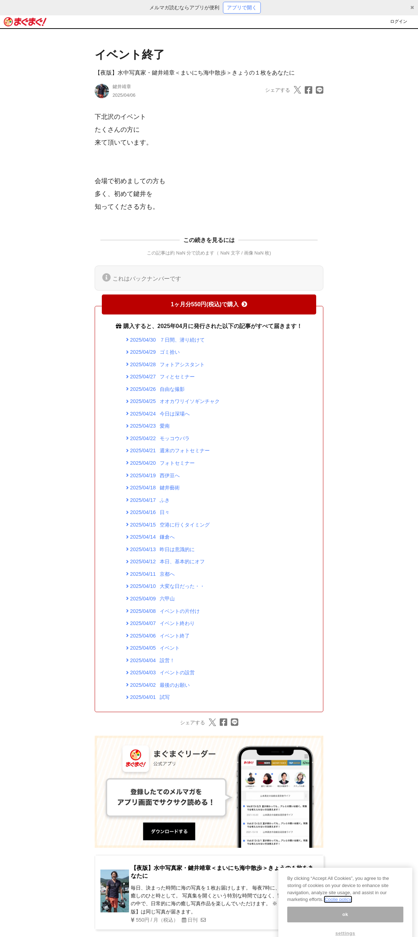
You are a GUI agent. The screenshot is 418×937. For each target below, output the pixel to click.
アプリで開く (242, 7)
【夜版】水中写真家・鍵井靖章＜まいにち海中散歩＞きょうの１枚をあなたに (195, 73)
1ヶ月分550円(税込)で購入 (209, 304)
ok (345, 924)
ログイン (398, 21)
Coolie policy (338, 909)
